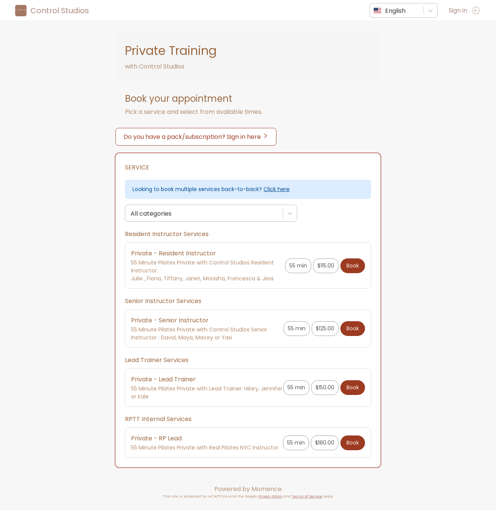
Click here (277, 189)
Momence (266, 489)
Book (352, 265)
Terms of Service (307, 496)
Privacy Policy (270, 496)
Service (137, 167)
